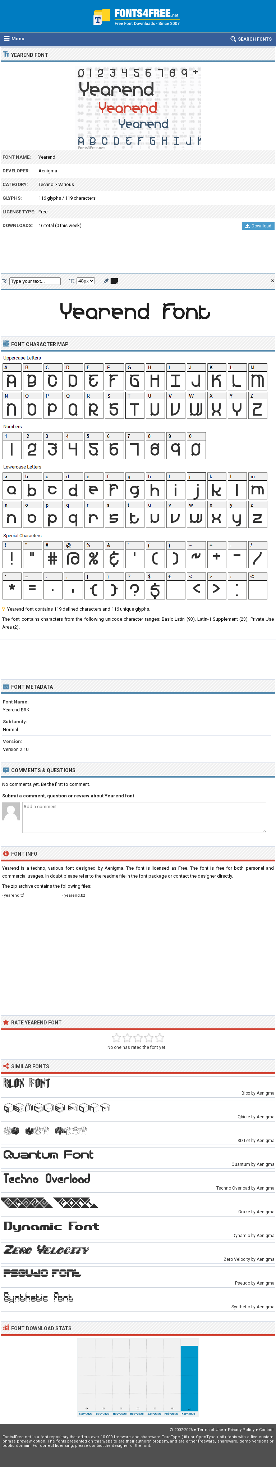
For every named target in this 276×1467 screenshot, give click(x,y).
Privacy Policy (241, 1429)
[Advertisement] (138, 254)
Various (66, 184)
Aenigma (47, 170)
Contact (266, 1429)
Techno (46, 184)
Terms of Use (210, 1429)
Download (258, 225)
